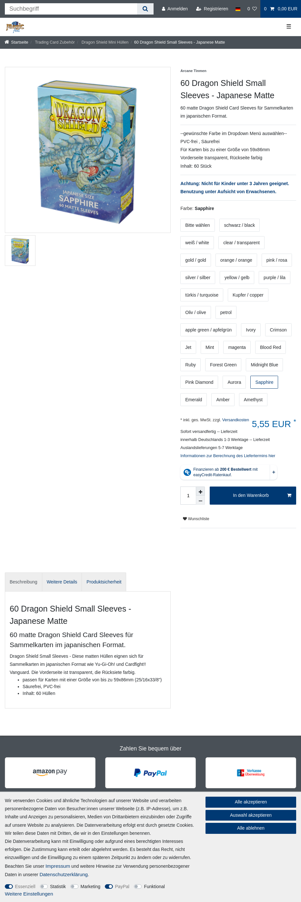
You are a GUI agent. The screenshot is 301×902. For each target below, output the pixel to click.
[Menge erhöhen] (200, 491)
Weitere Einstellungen (29, 894)
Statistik (58, 886)
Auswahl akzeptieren (251, 815)
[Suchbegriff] (71, 9)
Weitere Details (62, 581)
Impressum (57, 866)
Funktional (154, 886)
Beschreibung (23, 581)
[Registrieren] (212, 9)
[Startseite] (16, 42)
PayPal (122, 886)
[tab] (23, 582)
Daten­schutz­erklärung (63, 874)
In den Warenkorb (262, 495)
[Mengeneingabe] (188, 496)
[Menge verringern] (200, 500)
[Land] (238, 9)
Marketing (90, 886)
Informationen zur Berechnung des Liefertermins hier (227, 456)
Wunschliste (196, 519)
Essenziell (25, 886)
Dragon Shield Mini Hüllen (104, 42)
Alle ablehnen (251, 828)
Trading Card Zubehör (54, 42)
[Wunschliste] (252, 9)
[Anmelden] (174, 9)
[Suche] (145, 9)
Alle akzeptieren (251, 801)
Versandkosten (235, 420)
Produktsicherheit (103, 581)
